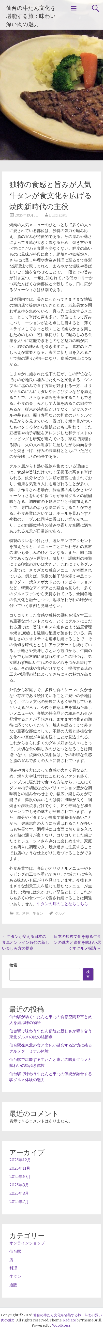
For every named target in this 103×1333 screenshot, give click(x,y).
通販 (13, 1284)
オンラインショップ (27, 1242)
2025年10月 (20, 1176)
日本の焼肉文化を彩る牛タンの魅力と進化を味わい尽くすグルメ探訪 (77, 942)
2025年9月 (19, 1184)
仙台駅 (15, 1251)
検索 (13, 965)
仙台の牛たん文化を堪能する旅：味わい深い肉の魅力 (31, 16)
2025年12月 (20, 1159)
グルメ (60, 913)
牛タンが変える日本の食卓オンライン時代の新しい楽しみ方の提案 (25, 942)
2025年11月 (19, 1168)
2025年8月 (19, 1193)
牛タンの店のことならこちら (62, 903)
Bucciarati (58, 215)
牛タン (38, 913)
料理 (25, 913)
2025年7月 (19, 1201)
